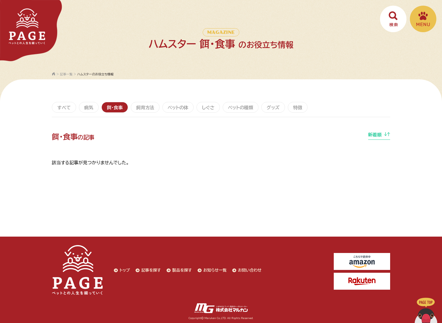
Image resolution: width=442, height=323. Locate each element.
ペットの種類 (240, 107)
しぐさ (208, 107)
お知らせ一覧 (215, 270)
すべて (64, 107)
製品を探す (182, 270)
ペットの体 (178, 107)
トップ (125, 270)
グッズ (273, 107)
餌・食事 (115, 107)
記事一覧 (66, 74)
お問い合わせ (250, 270)
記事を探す (151, 270)
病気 (88, 107)
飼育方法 (145, 107)
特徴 (297, 107)
